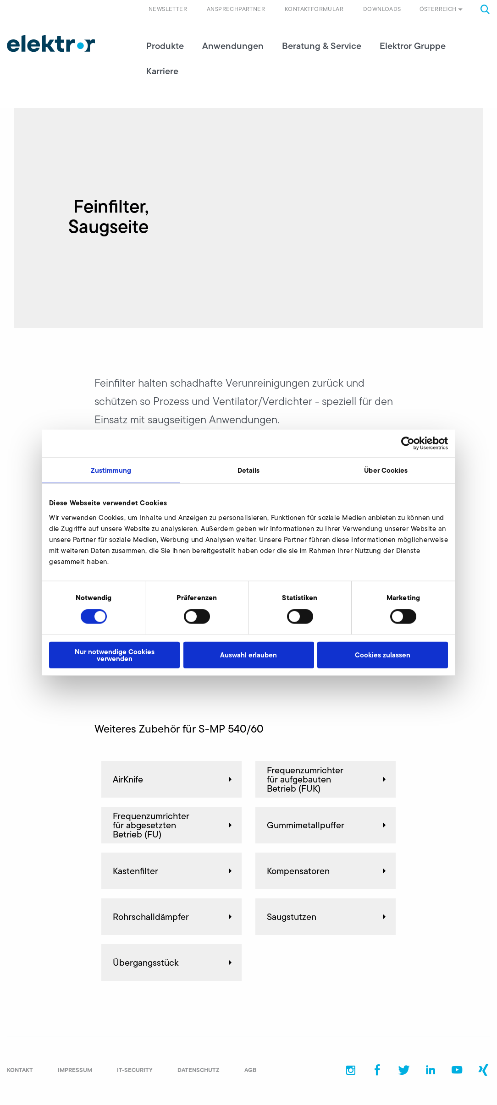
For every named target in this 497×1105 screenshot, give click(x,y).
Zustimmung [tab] (111, 470)
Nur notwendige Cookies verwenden (115, 654)
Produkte (165, 46)
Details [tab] (248, 470)
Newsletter (168, 9)
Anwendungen (233, 46)
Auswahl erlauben (248, 655)
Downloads (382, 9)
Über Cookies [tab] (386, 470)
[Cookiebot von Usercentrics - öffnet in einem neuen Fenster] (408, 443)
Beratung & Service (321, 46)
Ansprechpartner (236, 9)
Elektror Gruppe (413, 46)
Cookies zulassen (382, 655)
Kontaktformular (314, 9)
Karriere (162, 71)
